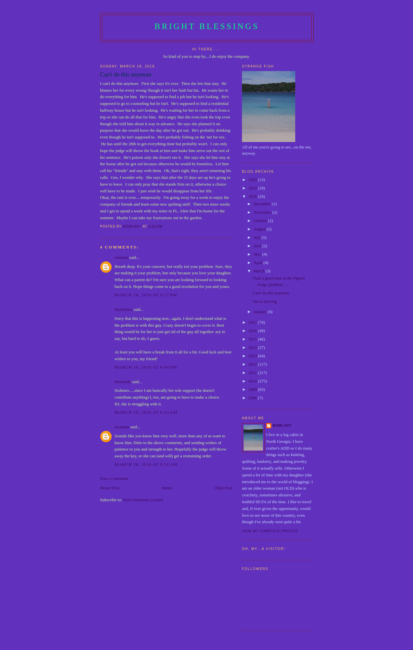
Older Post (223, 487)
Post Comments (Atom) (143, 499)
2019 (253, 188)
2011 (253, 372)
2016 (253, 330)
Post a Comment (114, 478)
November (263, 212)
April (259, 262)
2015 (253, 339)
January (261, 311)
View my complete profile (270, 531)
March (260, 271)
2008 (253, 397)
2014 (253, 347)
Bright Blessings (207, 26)
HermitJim (124, 309)
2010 (253, 381)
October (261, 220)
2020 (253, 179)
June (258, 245)
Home (167, 487)
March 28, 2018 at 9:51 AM (146, 464)
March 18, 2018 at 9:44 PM (146, 367)
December (263, 203)
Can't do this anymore (270, 292)
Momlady (123, 381)
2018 (253, 196)
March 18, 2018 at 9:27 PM (146, 294)
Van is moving (264, 301)
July (258, 237)
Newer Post (109, 487)
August (260, 229)
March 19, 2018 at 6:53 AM (146, 412)
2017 (253, 322)
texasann (122, 426)
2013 (253, 355)
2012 (253, 364)
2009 (253, 389)
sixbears (121, 257)
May (258, 254)
